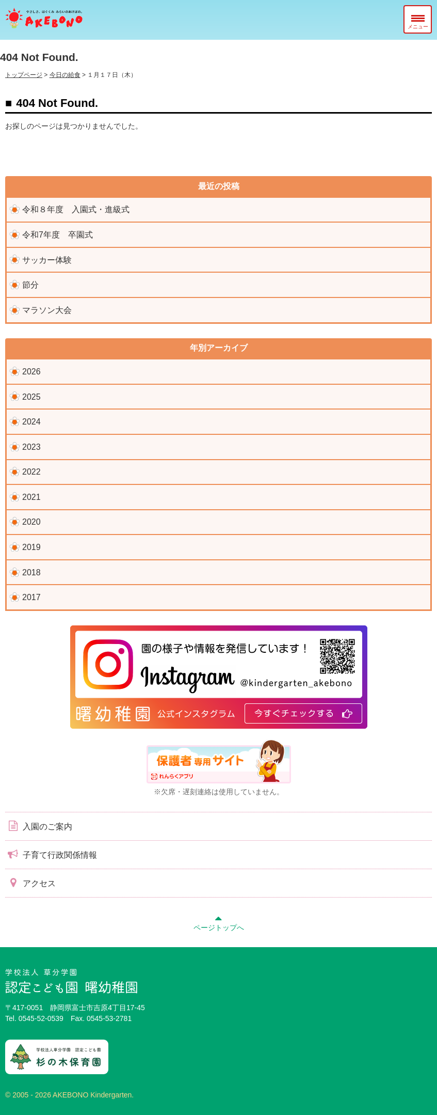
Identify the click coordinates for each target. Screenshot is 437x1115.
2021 (31, 497)
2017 (31, 597)
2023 (31, 447)
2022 (31, 471)
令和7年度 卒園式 (57, 234)
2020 (31, 521)
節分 (30, 284)
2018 (31, 572)
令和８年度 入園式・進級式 (76, 209)
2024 (31, 421)
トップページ (23, 74)
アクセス (30, 882)
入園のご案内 (38, 826)
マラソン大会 (47, 310)
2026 (31, 371)
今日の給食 (65, 74)
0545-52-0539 (41, 1018)
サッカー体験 (47, 260)
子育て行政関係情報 (51, 854)
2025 (31, 396)
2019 (31, 547)
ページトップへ (218, 922)
